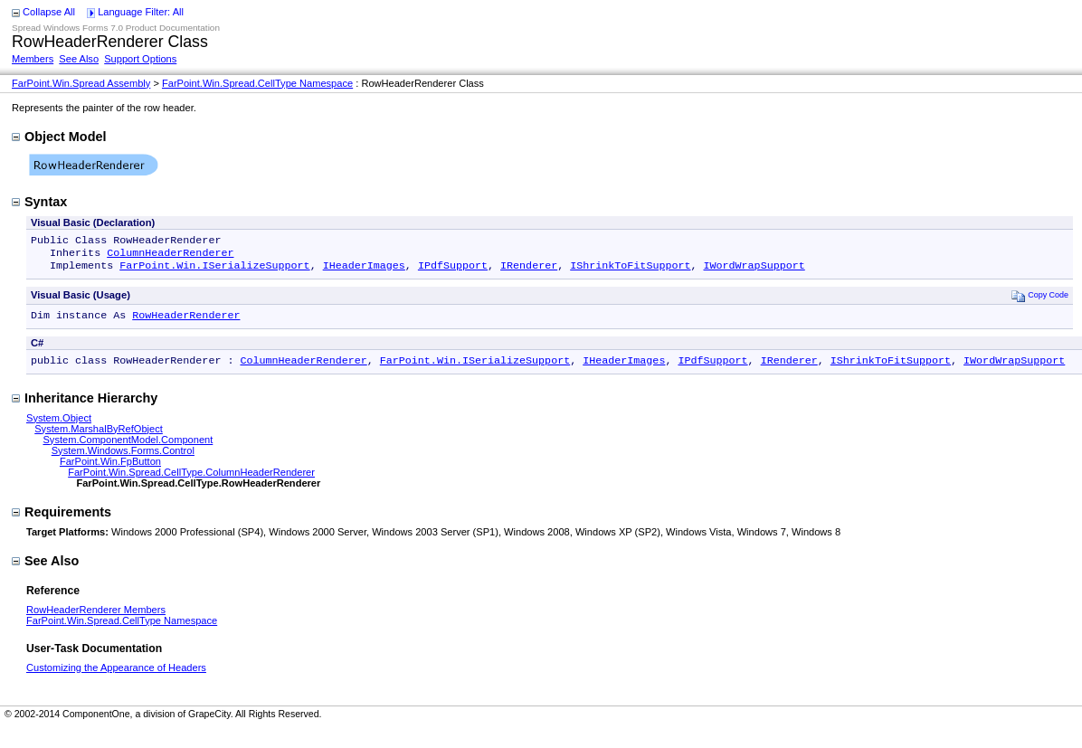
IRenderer (528, 270)
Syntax (39, 201)
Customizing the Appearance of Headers (116, 676)
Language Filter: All (141, 11)
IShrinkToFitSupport (630, 270)
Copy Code (1039, 301)
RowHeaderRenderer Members (96, 618)
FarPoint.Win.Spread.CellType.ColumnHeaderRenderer (191, 481)
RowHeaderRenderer (186, 322)
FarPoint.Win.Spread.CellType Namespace (257, 83)
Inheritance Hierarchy (84, 407)
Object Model (59, 136)
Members (32, 58)
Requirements (61, 521)
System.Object (58, 426)
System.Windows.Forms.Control (123, 459)
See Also (79, 58)
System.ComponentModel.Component (128, 448)
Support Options (140, 58)
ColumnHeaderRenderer (170, 256)
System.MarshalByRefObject (98, 437)
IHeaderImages (364, 270)
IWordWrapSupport (753, 270)
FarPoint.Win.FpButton (110, 470)
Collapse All (49, 11)
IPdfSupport (453, 270)
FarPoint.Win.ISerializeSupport (214, 270)
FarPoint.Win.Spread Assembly (81, 83)
